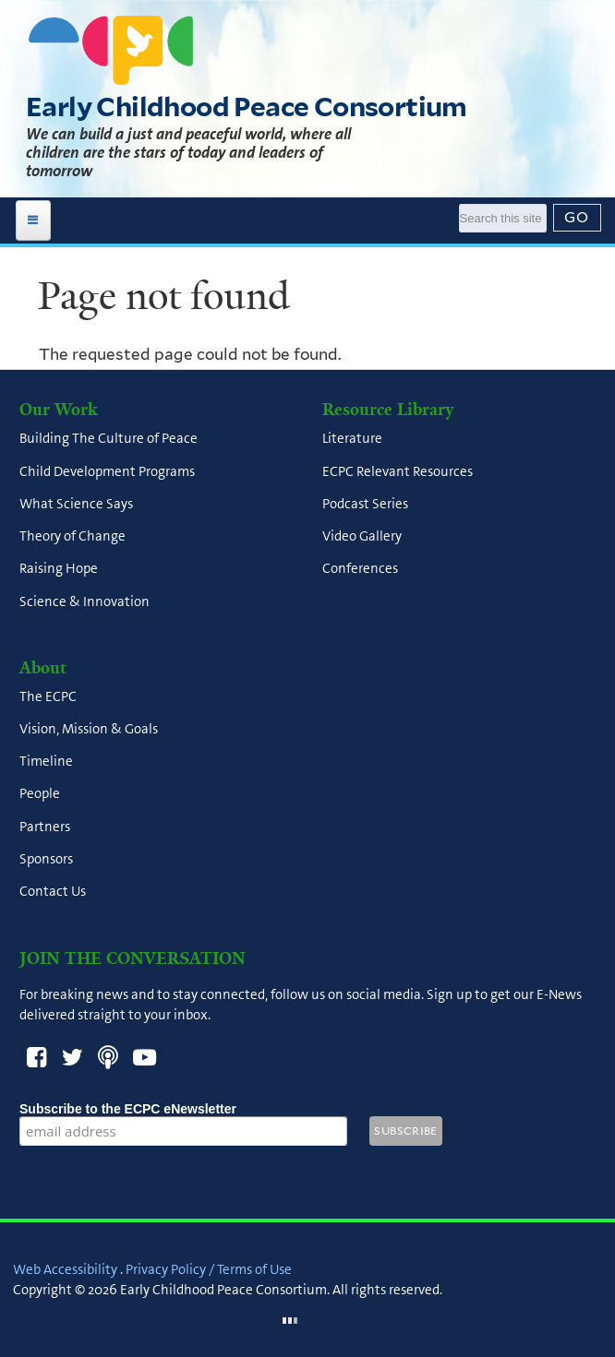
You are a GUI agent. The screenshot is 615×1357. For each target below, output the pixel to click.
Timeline (46, 762)
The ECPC (48, 696)
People (39, 794)
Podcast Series (365, 503)
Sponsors (46, 859)
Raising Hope (58, 569)
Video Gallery (362, 536)
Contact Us (52, 892)
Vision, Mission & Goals (88, 729)
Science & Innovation (84, 601)
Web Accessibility (65, 1269)
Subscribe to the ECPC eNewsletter (183, 1108)
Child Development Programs (107, 471)
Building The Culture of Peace (108, 439)
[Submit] (577, 218)
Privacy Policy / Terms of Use (209, 1269)
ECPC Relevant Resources (397, 471)
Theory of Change (72, 536)
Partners (44, 826)
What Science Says (76, 503)
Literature (352, 439)
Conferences (360, 569)
